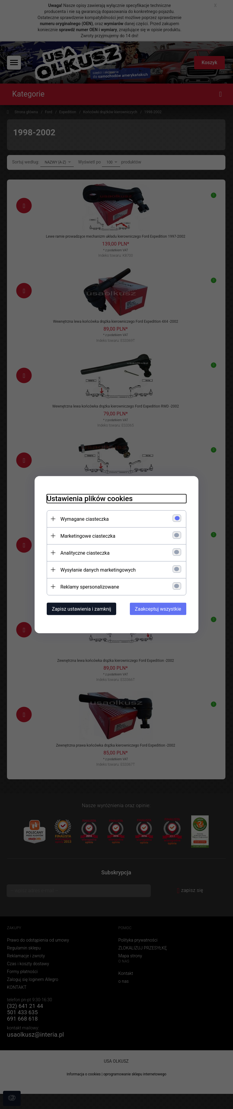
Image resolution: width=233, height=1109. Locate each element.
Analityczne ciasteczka (85, 553)
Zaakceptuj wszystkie (158, 609)
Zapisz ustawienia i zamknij (81, 609)
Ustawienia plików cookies (90, 498)
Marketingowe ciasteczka (87, 536)
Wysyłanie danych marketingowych (98, 570)
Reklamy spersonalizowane (89, 586)
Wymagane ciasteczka (84, 519)
